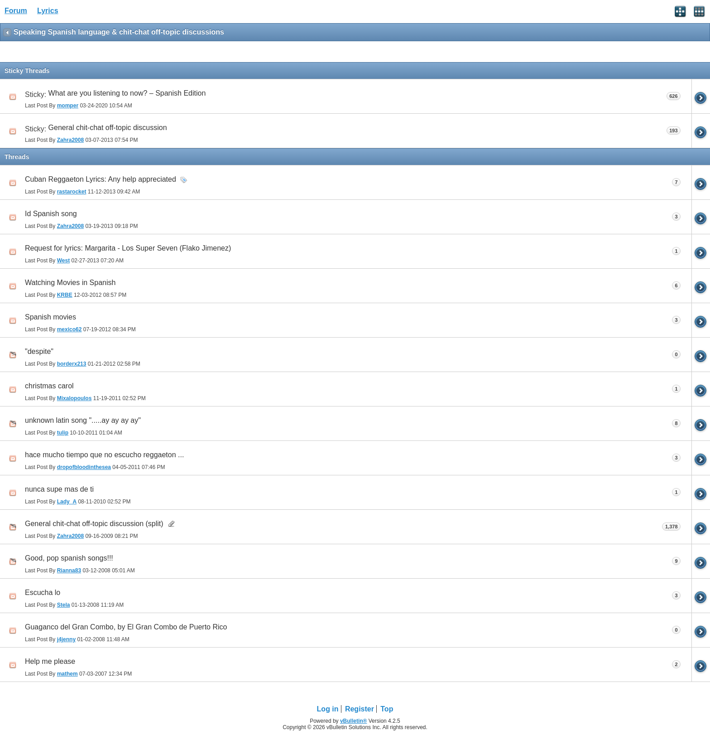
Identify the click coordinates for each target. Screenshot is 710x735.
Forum (16, 11)
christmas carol (49, 386)
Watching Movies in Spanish (70, 282)
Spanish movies (50, 317)
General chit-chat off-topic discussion (107, 127)
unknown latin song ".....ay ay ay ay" (83, 420)
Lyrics (47, 11)
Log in (328, 709)
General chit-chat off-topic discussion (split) (94, 523)
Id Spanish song (51, 214)
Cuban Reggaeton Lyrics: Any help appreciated (100, 179)
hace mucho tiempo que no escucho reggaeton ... (104, 455)
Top (386, 709)
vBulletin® (353, 721)
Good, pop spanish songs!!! (69, 558)
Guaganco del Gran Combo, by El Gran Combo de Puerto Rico (126, 627)
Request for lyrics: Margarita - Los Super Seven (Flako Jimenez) (128, 248)
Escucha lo (42, 592)
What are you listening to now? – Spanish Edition (127, 93)
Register (359, 709)
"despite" (39, 351)
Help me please (50, 661)
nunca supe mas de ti (59, 489)
